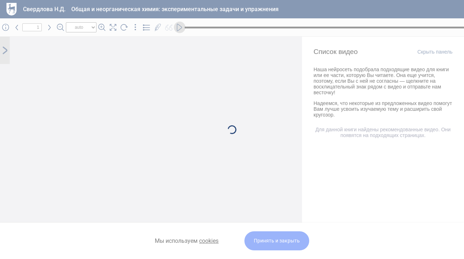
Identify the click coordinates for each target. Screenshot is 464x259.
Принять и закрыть (277, 241)
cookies (209, 240)
